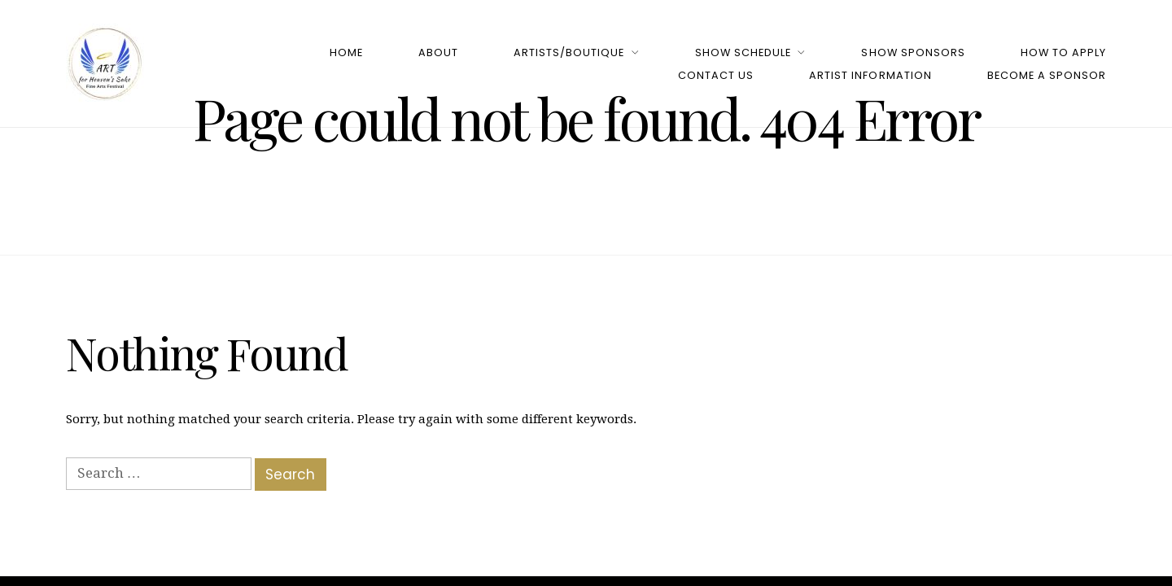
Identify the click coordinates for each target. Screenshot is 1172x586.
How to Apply (1063, 52)
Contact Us (716, 75)
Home (346, 52)
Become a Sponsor (1046, 75)
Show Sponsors (912, 52)
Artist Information (870, 75)
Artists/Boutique (569, 52)
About (438, 52)
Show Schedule (743, 52)
